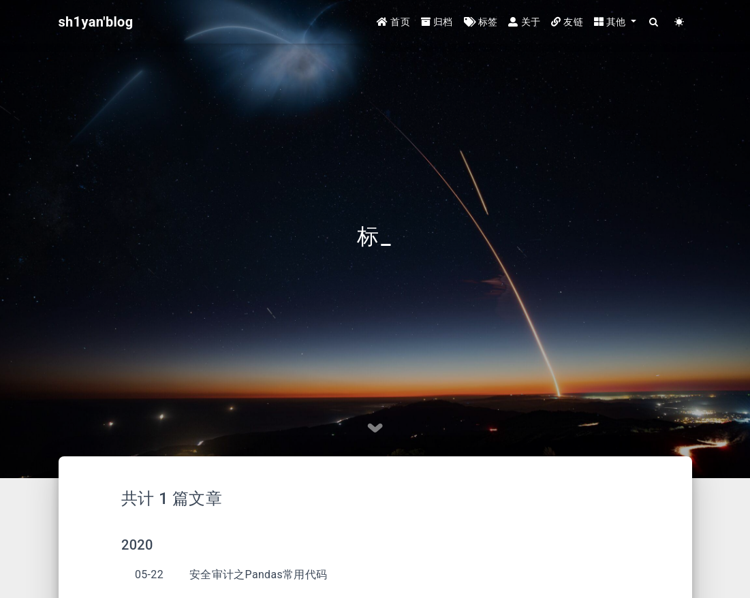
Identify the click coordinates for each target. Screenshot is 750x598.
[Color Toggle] (679, 22)
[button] (615, 22)
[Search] (654, 22)
